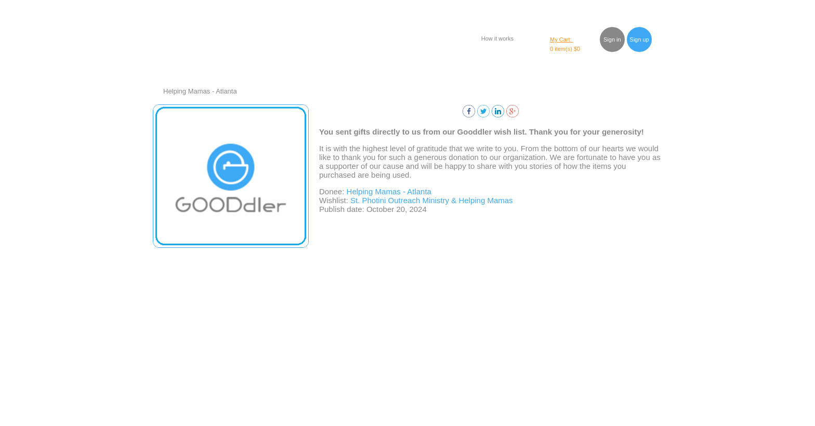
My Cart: (561, 39)
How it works (497, 38)
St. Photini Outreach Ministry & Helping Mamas (431, 200)
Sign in (612, 39)
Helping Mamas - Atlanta (200, 91)
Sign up (639, 39)
